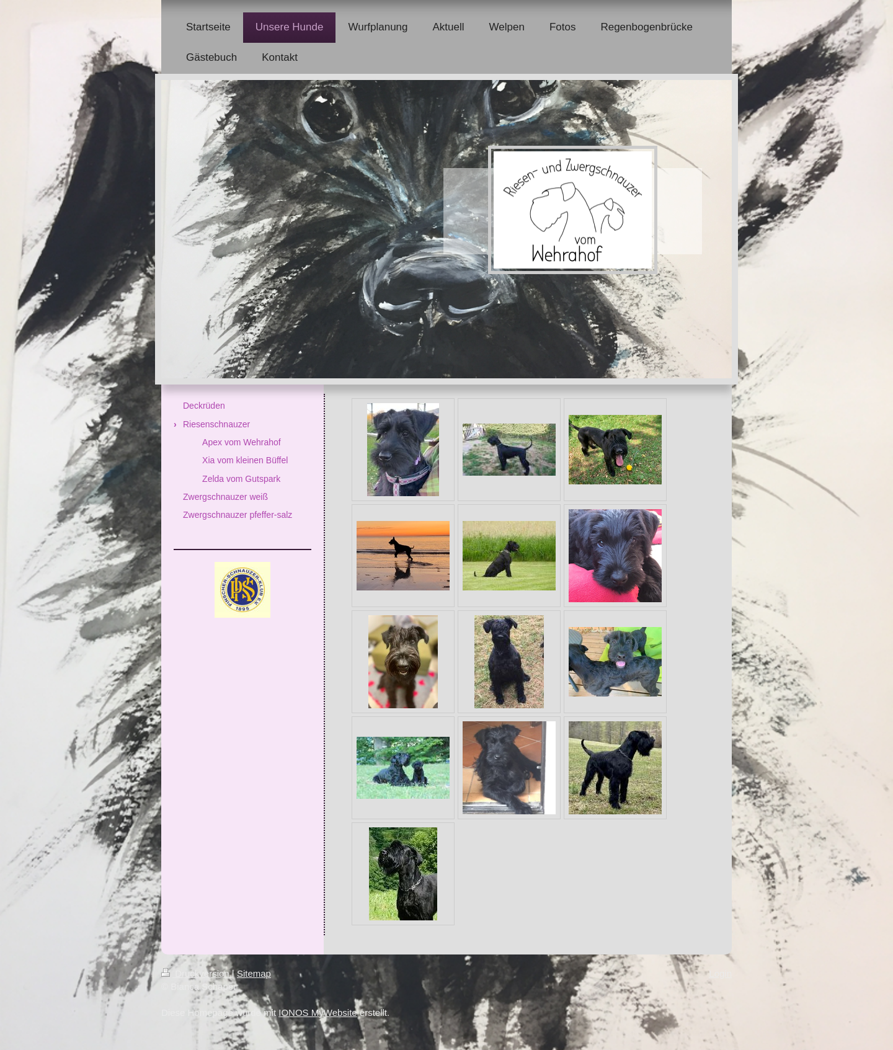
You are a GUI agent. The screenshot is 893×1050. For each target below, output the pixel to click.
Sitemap (254, 973)
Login (720, 973)
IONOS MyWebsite (317, 1012)
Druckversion (196, 973)
